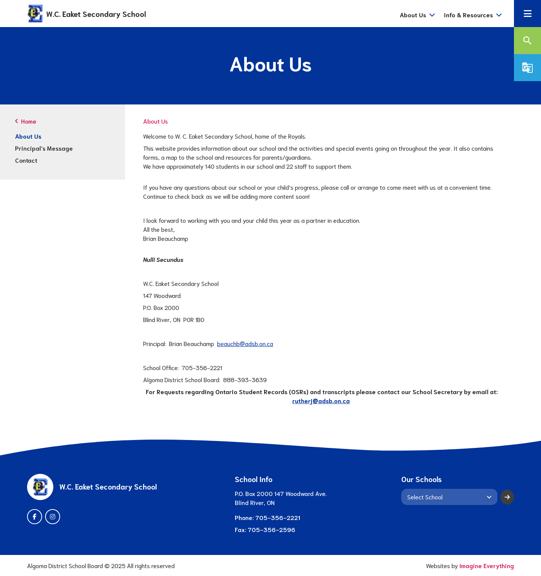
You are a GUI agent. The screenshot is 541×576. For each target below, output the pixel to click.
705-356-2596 (271, 529)
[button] (527, 13)
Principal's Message (44, 148)
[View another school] (449, 497)
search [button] (527, 40)
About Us (28, 136)
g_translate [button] (527, 67)
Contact (26, 160)
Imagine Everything (486, 565)
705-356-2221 (277, 517)
